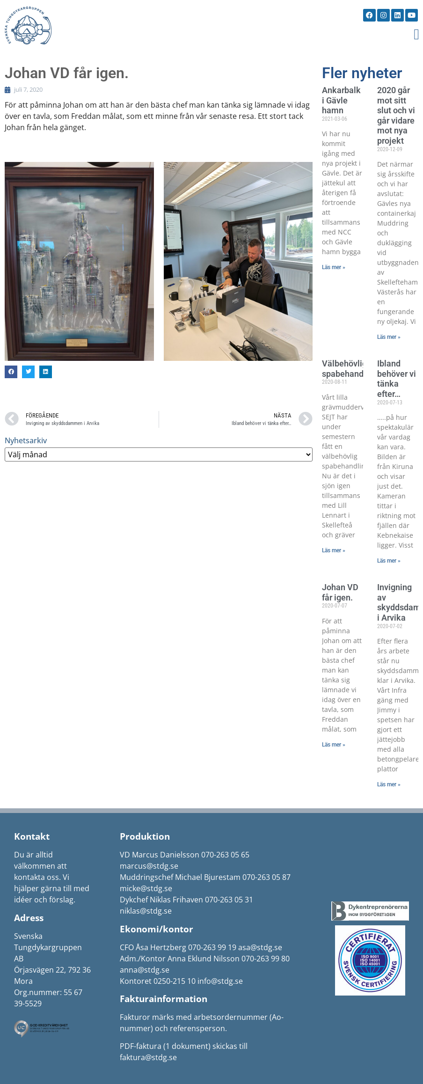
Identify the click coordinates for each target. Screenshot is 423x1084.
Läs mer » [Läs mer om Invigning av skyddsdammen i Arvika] (389, 784)
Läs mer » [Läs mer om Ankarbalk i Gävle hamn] (333, 267)
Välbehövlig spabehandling (350, 369)
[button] (416, 34)
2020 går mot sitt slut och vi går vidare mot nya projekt (396, 115)
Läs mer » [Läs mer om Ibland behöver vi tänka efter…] (389, 560)
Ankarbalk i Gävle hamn (341, 100)
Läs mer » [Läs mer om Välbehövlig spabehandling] (333, 550)
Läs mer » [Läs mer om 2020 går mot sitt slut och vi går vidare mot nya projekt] (389, 337)
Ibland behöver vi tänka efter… (396, 379)
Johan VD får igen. (340, 592)
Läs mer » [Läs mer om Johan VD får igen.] (333, 744)
